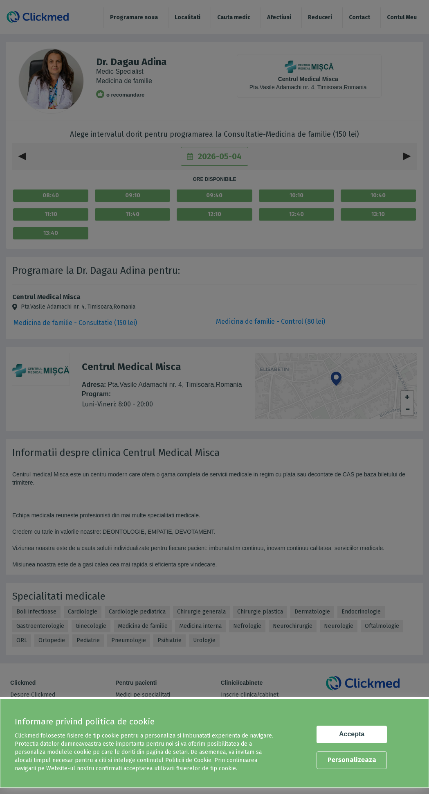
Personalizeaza (352, 760)
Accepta (351, 734)
